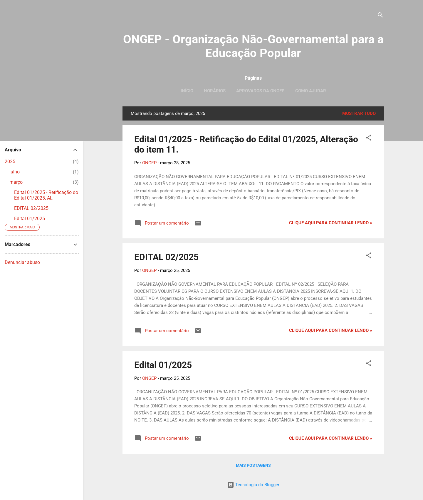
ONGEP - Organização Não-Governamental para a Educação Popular (253, 46)
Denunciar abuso (22, 262)
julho (14, 172)
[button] (368, 138)
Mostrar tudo (359, 113)
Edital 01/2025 (163, 365)
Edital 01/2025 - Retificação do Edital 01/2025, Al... (46, 195)
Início (187, 90)
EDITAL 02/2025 (166, 257)
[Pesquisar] (380, 16)
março (16, 182)
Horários (215, 90)
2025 (10, 161)
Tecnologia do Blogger (253, 484)
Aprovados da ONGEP (260, 90)
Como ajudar (310, 90)
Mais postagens (253, 465)
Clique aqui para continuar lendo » (330, 222)
